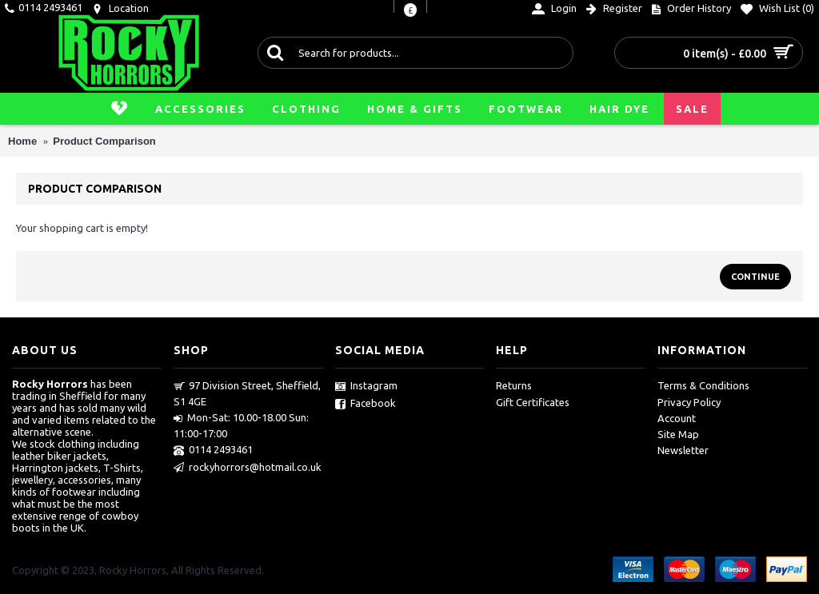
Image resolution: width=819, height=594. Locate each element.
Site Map (678, 434)
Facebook (365, 403)
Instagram (366, 386)
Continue (755, 276)
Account (676, 418)
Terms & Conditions (703, 385)
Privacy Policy (689, 402)
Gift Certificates (532, 402)
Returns (514, 385)
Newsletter (683, 450)
